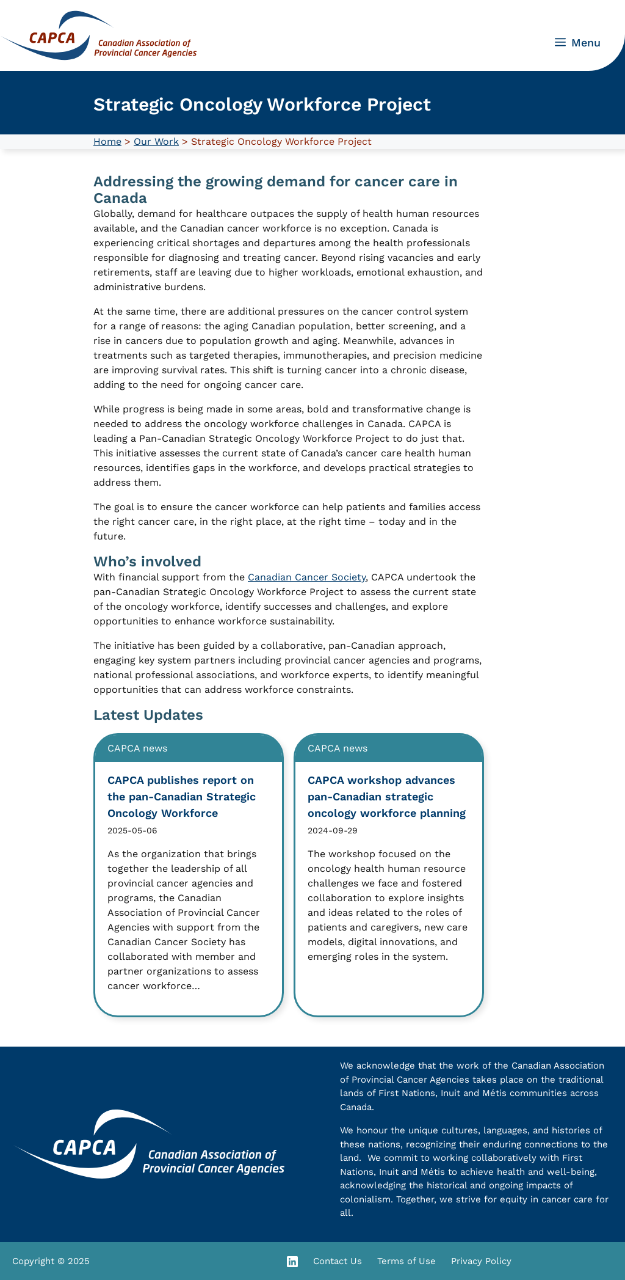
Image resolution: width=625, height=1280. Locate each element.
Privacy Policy (481, 1261)
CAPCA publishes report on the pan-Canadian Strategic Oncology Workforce (181, 796)
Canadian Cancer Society (307, 577)
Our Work (156, 141)
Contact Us (337, 1261)
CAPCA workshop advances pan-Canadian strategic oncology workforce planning (387, 796)
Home (107, 141)
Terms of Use (406, 1261)
